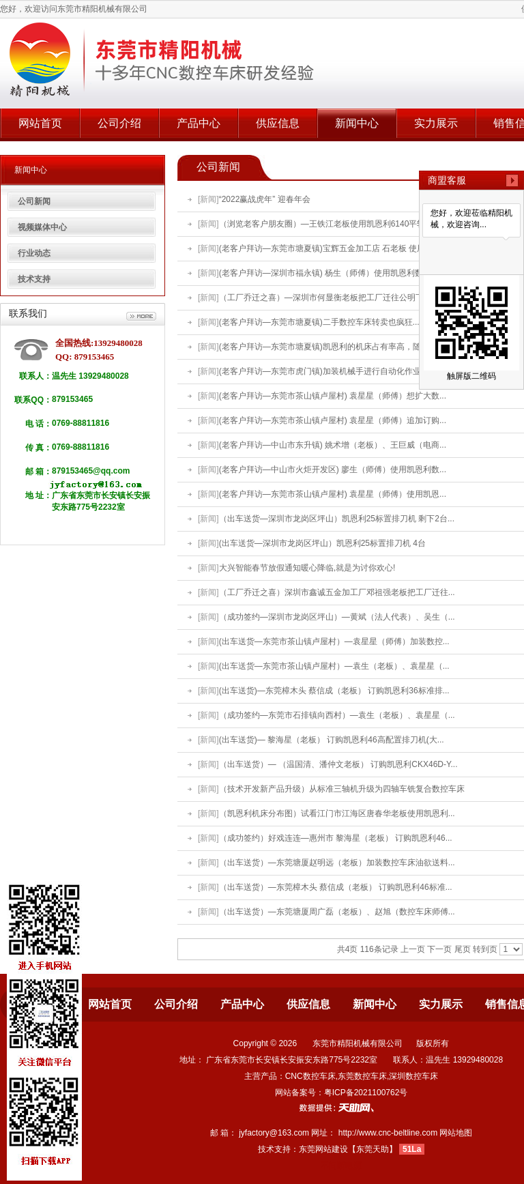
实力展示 (436, 123)
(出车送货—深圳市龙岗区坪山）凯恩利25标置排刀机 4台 (322, 543)
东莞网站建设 (323, 1149)
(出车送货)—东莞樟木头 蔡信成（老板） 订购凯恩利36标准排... (334, 690)
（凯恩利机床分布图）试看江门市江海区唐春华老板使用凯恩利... (337, 813)
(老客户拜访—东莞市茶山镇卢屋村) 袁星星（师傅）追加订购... (332, 420)
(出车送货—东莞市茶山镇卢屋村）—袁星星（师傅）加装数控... (334, 641)
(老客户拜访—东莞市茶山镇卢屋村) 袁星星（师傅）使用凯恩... (332, 494)
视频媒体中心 (42, 227)
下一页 (439, 949)
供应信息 (278, 123)
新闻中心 (357, 123)
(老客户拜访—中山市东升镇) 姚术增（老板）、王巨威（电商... (332, 445)
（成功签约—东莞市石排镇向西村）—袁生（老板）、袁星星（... (337, 715)
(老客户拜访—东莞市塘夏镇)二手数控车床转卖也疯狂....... (323, 322)
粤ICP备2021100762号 (366, 1092)
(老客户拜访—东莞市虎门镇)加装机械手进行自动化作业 (320, 371)
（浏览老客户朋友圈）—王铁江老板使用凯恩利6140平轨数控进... (338, 224)
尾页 (462, 949)
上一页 (413, 949)
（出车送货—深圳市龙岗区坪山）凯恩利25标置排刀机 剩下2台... (336, 518)
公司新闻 (34, 201)
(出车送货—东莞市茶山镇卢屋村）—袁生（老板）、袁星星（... (334, 666)
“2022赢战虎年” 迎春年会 (264, 199)
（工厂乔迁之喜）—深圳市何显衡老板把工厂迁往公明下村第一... (337, 297)
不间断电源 (341, 1165)
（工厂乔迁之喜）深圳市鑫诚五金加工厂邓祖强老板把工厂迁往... (337, 592)
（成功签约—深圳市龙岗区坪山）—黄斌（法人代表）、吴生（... (337, 617)
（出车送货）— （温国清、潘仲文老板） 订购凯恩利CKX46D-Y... (338, 764)
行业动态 (34, 253)
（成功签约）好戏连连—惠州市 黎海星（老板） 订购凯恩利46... (335, 838)
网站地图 (455, 1133)
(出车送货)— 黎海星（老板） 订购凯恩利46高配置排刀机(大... (331, 740)
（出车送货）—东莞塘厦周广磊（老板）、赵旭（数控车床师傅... (337, 911)
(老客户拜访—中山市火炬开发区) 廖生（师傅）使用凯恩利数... (332, 469)
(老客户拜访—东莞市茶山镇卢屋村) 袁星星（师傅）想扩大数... (332, 396)
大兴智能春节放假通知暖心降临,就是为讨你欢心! (307, 568)
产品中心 (198, 123)
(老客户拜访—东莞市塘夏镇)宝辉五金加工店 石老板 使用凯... (330, 248)
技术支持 (34, 279)
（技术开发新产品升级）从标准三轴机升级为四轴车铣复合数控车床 (342, 789)
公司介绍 (119, 123)
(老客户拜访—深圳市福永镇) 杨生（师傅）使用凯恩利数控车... (332, 273)
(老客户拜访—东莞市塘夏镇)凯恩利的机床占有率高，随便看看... (335, 346)
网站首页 (40, 123)
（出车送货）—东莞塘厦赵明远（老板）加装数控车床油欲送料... (337, 862)
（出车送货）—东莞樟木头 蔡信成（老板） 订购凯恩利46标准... (335, 887)
